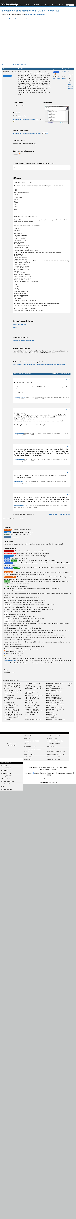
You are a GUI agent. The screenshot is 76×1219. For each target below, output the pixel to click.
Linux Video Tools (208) (31, 702)
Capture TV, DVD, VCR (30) (11, 716)
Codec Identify (22, 10)
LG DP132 (3, 786)
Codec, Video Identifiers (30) (32, 683)
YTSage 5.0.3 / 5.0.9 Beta (53, 743)
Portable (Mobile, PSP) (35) (32, 712)
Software (29, 5)
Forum (22, 5)
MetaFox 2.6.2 (50, 749)
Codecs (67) (28, 685)
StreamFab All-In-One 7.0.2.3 (31, 741)
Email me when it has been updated (24, 364)
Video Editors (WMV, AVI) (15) (53, 699)
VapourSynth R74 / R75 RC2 (54, 759)
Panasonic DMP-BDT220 (7, 781)
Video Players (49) (50, 712)
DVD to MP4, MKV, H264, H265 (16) (34, 695)
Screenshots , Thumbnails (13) (33, 719)
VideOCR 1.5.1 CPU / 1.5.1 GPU (55, 741)
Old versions (56, 78)
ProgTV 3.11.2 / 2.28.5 (29, 754)
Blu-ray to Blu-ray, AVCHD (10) (12, 711)
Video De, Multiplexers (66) (53, 687)
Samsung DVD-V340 (6, 773)
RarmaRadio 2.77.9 (52, 738)
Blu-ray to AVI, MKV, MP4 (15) (11, 709)
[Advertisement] (37, 40)
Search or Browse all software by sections (15, 19)
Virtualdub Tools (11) (69, 684)
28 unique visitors (11, 744)
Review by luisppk (19, 433)
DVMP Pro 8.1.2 (28, 759)
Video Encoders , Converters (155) (55, 709)
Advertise (59, 767)
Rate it (64, 78)
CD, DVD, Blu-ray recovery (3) (11, 717)
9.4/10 (64, 72)
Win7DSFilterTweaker (10, 72)
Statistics (48, 769)
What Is (54, 5)
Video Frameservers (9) (52, 711)
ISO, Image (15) (29, 700)
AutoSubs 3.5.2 (28, 757)
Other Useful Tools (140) (31, 709)
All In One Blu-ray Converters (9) (12, 683)
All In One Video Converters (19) (12, 690)
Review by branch (19, 481)
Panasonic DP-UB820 (6, 789)
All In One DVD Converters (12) (12, 685)
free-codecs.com (52, 779)
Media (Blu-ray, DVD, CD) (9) (32, 705)
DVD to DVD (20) (29, 694)
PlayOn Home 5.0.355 (52, 746)
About (61, 5)
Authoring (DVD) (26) (9, 704)
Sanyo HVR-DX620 (5, 784)
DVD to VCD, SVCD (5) (30, 697)
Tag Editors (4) (49, 685)
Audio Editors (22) (8, 694)
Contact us (36, 767)
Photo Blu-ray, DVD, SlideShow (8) (34, 711)
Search (30, 767)
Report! (68, 379)
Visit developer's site (19, 116)
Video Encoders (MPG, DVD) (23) (54, 707)
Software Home (7, 65)
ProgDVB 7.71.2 (28, 751)
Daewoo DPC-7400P (6, 768)
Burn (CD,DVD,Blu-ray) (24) (11, 712)
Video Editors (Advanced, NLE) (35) (55, 688)
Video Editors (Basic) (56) (52, 690)
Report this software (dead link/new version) (51, 364)
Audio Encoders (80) (9, 695)
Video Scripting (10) (51, 716)
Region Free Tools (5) (30, 714)
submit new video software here (35, 14)
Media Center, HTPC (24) (31, 707)
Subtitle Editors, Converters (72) (54, 683)
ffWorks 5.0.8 (27, 735)
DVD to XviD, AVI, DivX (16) (32, 699)
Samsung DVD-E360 (6, 776)
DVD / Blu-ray (38, 5)
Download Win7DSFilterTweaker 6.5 (24, 119)
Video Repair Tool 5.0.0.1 (53, 735)
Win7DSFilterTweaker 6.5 (45, 10)
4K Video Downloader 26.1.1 (54, 757)
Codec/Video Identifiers (20, 65)
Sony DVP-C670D (5, 778)
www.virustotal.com (10, 660)
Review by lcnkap (19, 459)
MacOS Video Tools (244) (31, 704)
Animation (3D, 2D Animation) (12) (13, 692)
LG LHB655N (4, 770)
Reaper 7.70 (27, 738)
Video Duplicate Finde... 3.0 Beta (55, 754)
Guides (47, 5)
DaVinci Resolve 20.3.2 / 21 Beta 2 (56, 751)
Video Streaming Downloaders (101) (55, 719)
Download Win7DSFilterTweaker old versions (27, 133)
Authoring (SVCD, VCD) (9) (11, 705)
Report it (70, 88)
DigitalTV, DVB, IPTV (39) (31, 692)
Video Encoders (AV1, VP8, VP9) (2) (55, 700)
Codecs (15, 327)
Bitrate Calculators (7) (9, 707)
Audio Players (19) (8, 697)
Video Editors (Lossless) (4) (53, 695)
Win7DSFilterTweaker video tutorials (23, 340)
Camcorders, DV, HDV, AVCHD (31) (13, 714)
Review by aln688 (19, 505)
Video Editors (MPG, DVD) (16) (54, 697)
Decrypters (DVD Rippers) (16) (33, 687)
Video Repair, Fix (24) (51, 714)
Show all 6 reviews (65, 373)
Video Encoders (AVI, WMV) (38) (54, 702)
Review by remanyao (19, 397)
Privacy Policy (45, 767)
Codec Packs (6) (8, 719)
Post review (55, 373)
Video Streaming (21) (51, 717)
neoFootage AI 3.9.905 (30, 746)
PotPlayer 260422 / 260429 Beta (32, 749)
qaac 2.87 (26, 743)
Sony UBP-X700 (5, 765)
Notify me (70, 86)
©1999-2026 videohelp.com (49, 782)
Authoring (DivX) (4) (9, 702)
